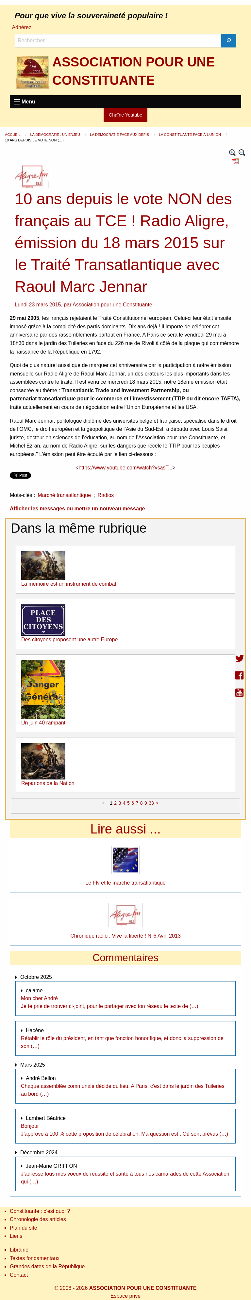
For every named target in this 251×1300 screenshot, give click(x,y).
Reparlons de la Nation (48, 783)
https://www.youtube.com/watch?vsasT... (125, 467)
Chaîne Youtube (125, 115)
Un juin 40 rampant (43, 722)
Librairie (19, 1250)
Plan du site (23, 1228)
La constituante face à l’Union (190, 135)
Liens (16, 1236)
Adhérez (21, 27)
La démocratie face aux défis (120, 135)
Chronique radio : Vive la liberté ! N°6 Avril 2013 (125, 936)
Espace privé (125, 1296)
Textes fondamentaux (34, 1258)
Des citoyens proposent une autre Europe (69, 639)
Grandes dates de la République (47, 1266)
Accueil (13, 135)
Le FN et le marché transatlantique (125, 883)
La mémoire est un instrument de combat (68, 584)
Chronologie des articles (38, 1219)
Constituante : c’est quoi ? (40, 1211)
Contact (19, 1275)
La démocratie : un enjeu (55, 135)
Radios (106, 495)
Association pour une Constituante (112, 304)
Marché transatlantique (64, 495)
